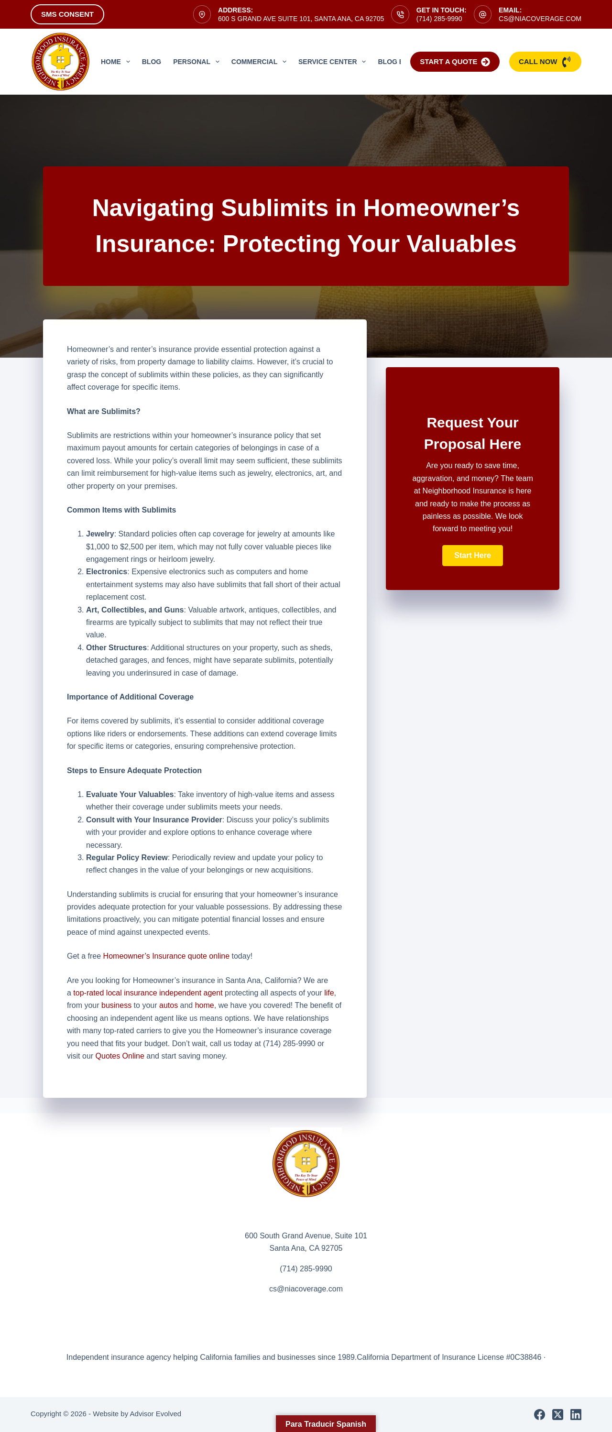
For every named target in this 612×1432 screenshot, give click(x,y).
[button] (472, 555)
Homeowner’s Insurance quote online (166, 956)
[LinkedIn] (575, 1414)
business (116, 1005)
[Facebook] (539, 1414)
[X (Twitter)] (557, 1414)
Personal (198, 61)
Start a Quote (455, 61)
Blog (151, 62)
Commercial (260, 61)
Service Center (334, 61)
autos (168, 1005)
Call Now (545, 61)
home (204, 1005)
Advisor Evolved (156, 1414)
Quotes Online (120, 1056)
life (329, 993)
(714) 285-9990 (439, 18)
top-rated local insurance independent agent (147, 993)
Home (117, 61)
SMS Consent (67, 14)
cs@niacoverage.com (540, 18)
